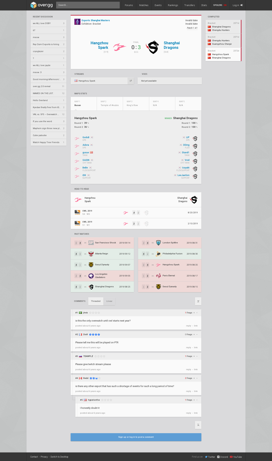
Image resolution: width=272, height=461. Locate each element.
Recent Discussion (43, 17)
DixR (85, 334)
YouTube (236, 457)
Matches (143, 5)
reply (188, 326)
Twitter (210, 457)
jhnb (85, 312)
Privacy (44, 457)
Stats (204, 5)
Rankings (173, 5)
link (196, 326)
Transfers (189, 5)
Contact (34, 457)
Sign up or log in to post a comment (136, 437)
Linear (109, 301)
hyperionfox (94, 400)
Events (158, 5)
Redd (85, 378)
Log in (238, 5)
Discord (222, 457)
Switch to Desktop (59, 457)
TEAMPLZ (88, 356)
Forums (129, 5)
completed (213, 17)
